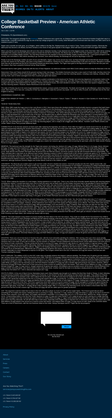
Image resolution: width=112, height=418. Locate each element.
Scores (20, 9)
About (50, 9)
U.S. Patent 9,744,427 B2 (11, 398)
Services (6, 359)
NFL (16, 6)
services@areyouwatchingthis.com (17, 389)
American (34, 39)
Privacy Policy (8, 407)
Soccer (54, 6)
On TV (30, 9)
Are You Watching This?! (7, 9)
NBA (26, 6)
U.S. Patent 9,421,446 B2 (11, 395)
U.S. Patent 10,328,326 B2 (12, 401)
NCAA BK (38, 6)
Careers (6, 368)
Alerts (39, 9)
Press (5, 363)
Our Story (7, 376)
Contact (6, 372)
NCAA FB (46, 6)
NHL (31, 6)
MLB (21, 6)
